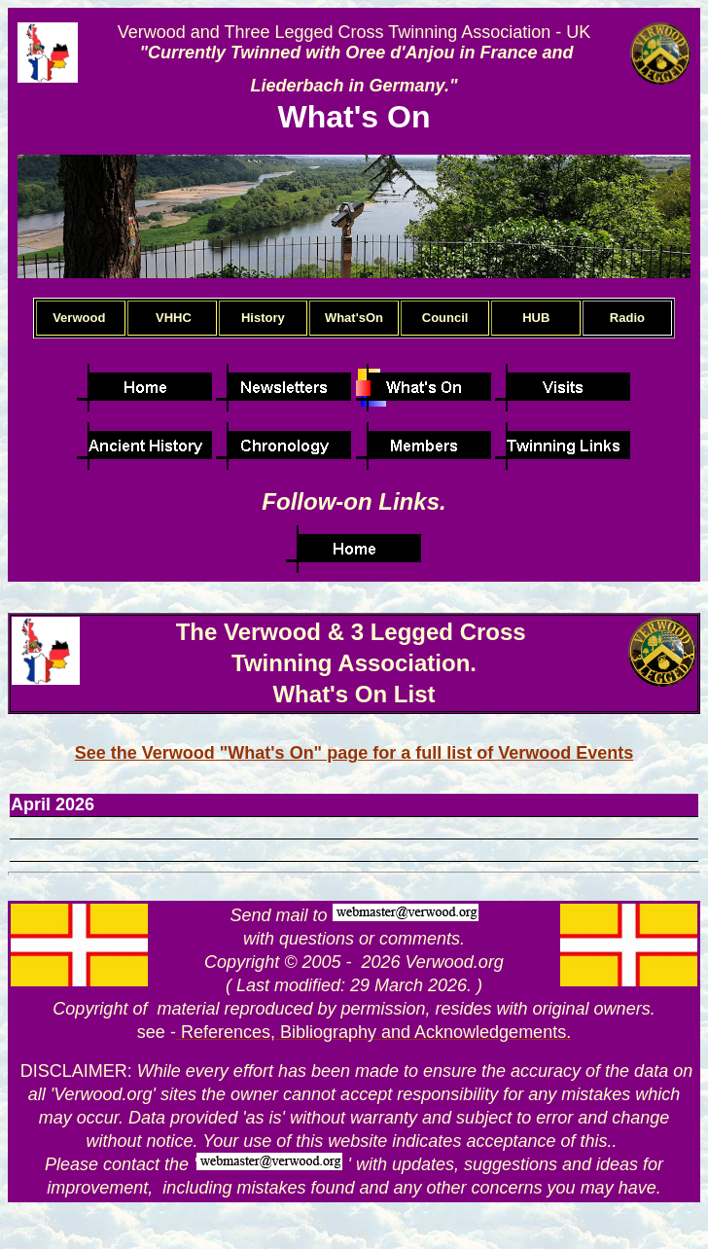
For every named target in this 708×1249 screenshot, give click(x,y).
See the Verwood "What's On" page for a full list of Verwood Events (354, 753)
